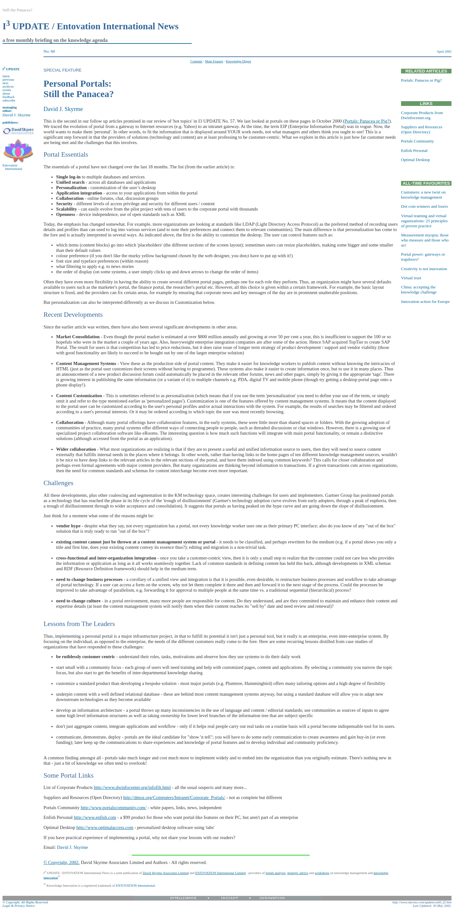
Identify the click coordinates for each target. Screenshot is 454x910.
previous (8, 79)
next (5, 83)
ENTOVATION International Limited (220, 873)
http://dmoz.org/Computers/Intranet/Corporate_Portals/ (174, 797)
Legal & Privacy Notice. (19, 905)
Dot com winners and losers (424, 206)
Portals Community (417, 141)
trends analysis (276, 873)
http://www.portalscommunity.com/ (113, 807)
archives (8, 86)
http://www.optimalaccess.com (104, 827)
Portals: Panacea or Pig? (367, 121)
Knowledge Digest (238, 61)
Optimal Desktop (415, 159)
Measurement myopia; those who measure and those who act (425, 240)
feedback (9, 97)
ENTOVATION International (135, 885)
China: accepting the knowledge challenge (419, 289)
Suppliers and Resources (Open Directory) (421, 129)
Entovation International (12, 167)
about (6, 93)
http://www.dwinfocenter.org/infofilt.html (132, 787)
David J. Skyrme (17, 115)
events (7, 90)
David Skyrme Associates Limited (166, 873)
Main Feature (214, 61)
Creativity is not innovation (424, 268)
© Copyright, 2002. (62, 862)
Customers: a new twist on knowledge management (423, 195)
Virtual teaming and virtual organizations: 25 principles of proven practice (424, 220)
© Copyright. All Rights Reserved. (26, 902)
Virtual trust (411, 277)
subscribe (9, 100)
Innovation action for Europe (425, 301)
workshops (322, 873)
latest (6, 76)
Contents (196, 61)
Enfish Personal (414, 150)
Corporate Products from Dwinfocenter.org (422, 115)
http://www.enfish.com (95, 817)
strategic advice (297, 873)
